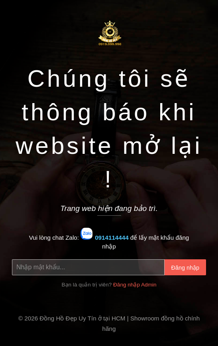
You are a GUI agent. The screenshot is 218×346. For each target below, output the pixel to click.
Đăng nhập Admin (135, 285)
